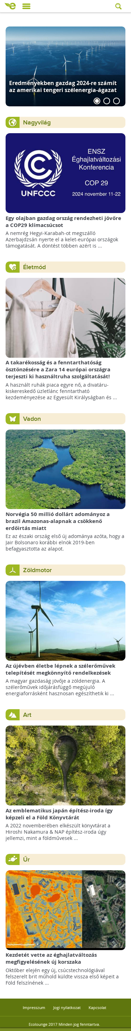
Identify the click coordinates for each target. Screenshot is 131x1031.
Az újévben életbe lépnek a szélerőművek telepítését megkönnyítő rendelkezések (60, 669)
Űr (26, 859)
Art (27, 715)
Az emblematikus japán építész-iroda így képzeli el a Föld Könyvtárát (59, 814)
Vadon (32, 419)
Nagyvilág (37, 122)
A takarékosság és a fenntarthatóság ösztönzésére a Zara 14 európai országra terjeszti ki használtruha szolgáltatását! (58, 369)
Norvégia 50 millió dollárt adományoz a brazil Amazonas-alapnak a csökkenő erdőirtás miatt (58, 521)
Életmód (34, 267)
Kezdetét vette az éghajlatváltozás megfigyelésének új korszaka (51, 958)
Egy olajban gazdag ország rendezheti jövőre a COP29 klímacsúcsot (63, 221)
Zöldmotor (37, 570)
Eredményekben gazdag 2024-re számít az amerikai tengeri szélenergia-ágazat (63, 86)
